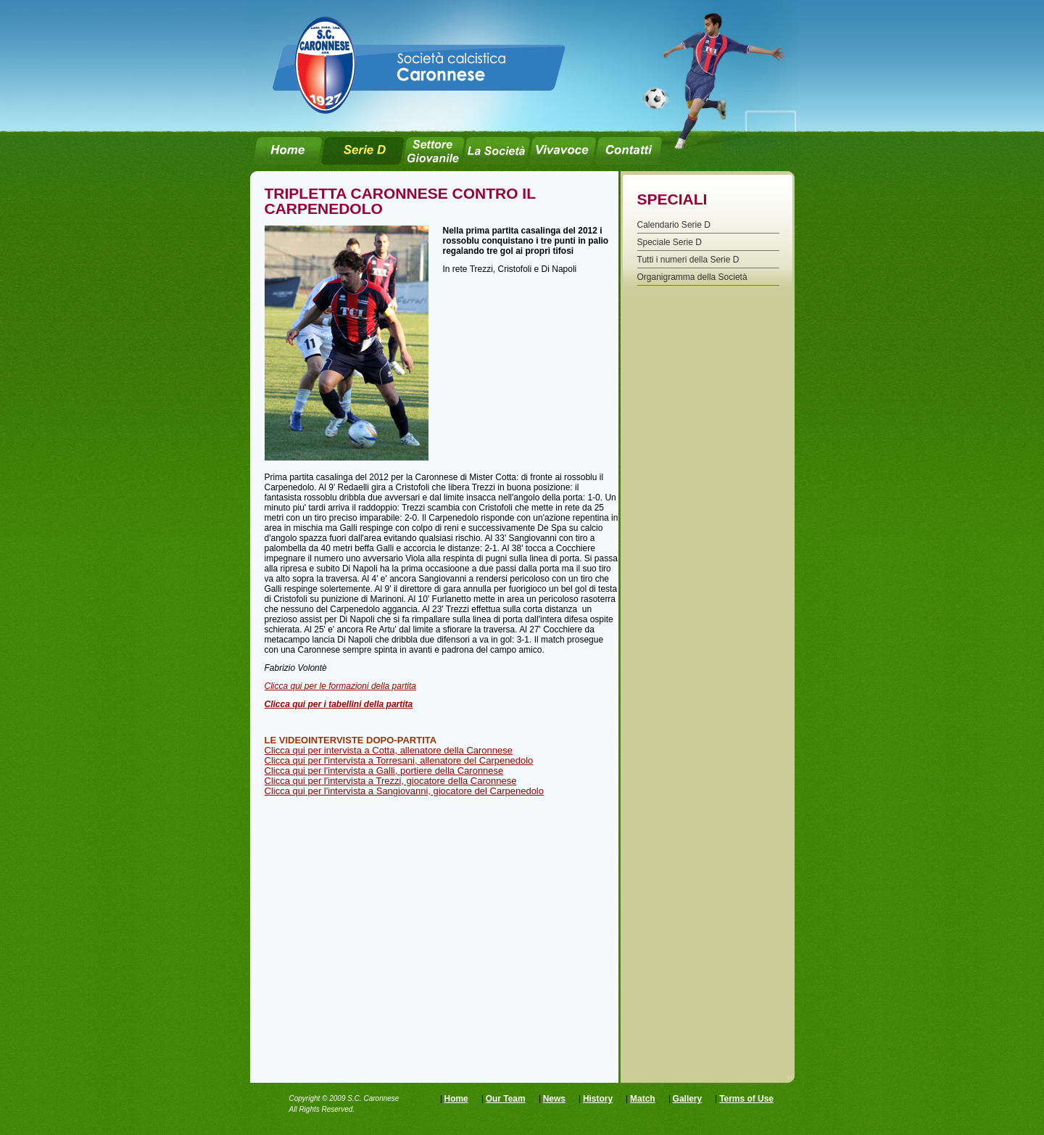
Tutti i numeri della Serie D (688, 260)
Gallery (688, 1099)
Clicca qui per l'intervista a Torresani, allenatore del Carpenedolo (399, 760)
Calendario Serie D (673, 225)
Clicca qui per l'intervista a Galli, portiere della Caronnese (384, 770)
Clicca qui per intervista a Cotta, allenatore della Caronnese (389, 750)
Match (642, 1099)
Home (456, 1099)
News (554, 1099)
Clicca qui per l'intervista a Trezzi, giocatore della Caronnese (391, 780)
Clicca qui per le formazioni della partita (340, 686)
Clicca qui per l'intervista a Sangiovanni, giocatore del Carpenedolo (404, 790)
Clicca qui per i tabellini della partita (339, 704)
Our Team (506, 1099)
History (598, 1099)
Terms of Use (746, 1099)
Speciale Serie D (669, 242)
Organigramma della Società (692, 277)
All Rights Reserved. (322, 1109)
